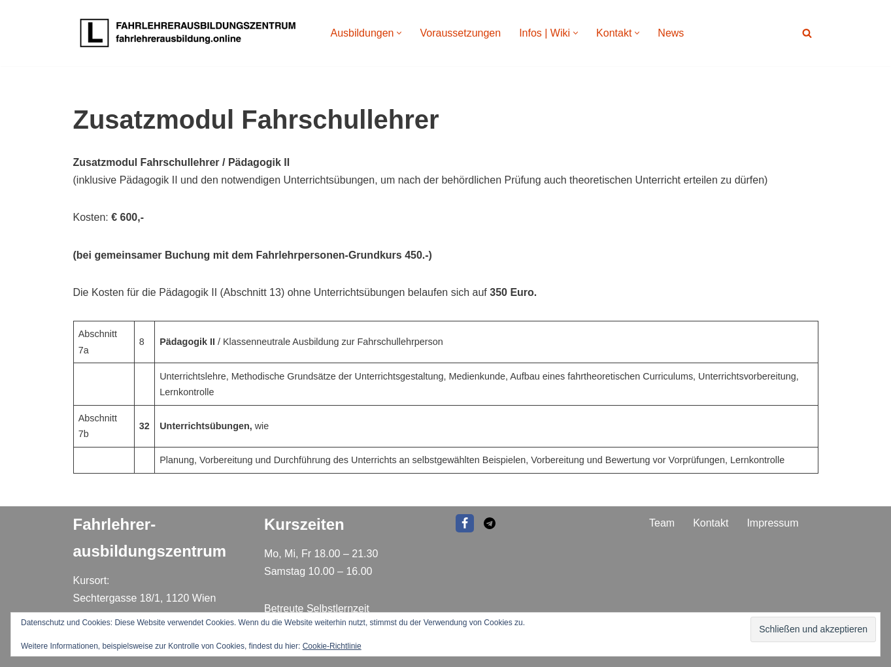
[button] (399, 33)
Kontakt (710, 523)
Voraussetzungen (460, 33)
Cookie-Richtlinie (332, 646)
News (671, 33)
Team (662, 523)
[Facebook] (465, 523)
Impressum (772, 523)
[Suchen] (807, 33)
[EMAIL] (489, 523)
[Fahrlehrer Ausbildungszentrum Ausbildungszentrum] (191, 33)
